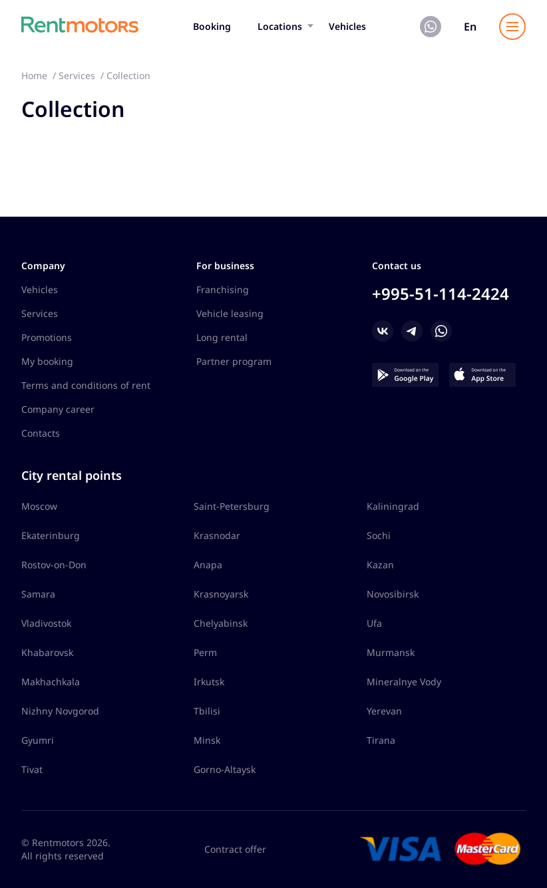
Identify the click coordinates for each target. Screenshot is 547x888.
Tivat (32, 769)
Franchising (222, 289)
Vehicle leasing (230, 313)
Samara (38, 594)
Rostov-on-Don (54, 564)
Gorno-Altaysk (225, 769)
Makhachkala (50, 681)
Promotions (46, 337)
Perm (205, 652)
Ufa (374, 623)
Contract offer (235, 849)
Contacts (40, 433)
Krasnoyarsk (221, 594)
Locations (280, 26)
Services (39, 313)
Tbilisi (207, 711)
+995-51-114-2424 (440, 293)
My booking (47, 361)
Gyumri (37, 740)
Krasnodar (217, 535)
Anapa (208, 564)
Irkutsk (209, 681)
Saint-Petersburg (232, 506)
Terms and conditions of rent (85, 385)
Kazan (380, 564)
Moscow (39, 506)
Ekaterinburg (50, 535)
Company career (57, 409)
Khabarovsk (47, 652)
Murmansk (391, 652)
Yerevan (384, 711)
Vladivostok (46, 623)
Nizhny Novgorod (60, 711)
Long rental (222, 337)
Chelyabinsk (221, 623)
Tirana (381, 740)
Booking (212, 26)
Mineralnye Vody (404, 681)
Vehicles (347, 26)
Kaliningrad (393, 506)
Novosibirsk (393, 594)
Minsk (207, 740)
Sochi (379, 535)
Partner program (234, 361)
